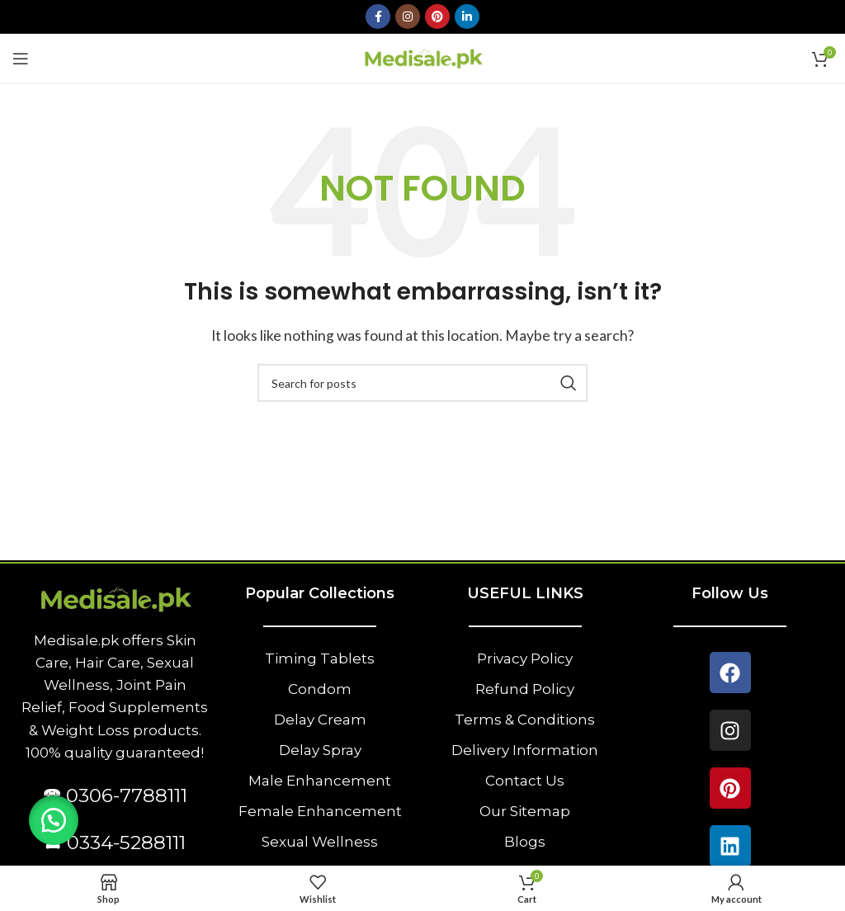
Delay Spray (320, 750)
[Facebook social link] (378, 16)
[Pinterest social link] (437, 16)
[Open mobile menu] (20, 58)
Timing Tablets (320, 658)
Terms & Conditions (525, 719)
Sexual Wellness (320, 841)
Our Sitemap (524, 811)
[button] (53, 820)
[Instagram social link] (407, 16)
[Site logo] (423, 56)
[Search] (422, 383)
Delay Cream (320, 719)
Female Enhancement (320, 811)
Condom (320, 689)
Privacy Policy (525, 658)
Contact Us (524, 780)
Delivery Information (524, 750)
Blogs (524, 841)
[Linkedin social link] (467, 16)
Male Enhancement (319, 780)
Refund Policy (524, 689)
